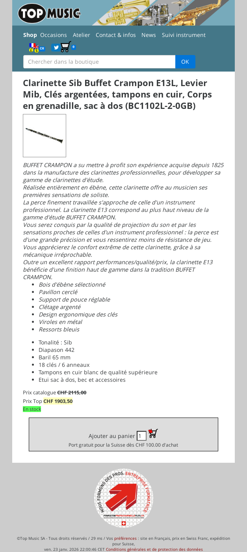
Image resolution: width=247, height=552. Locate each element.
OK (185, 61)
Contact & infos (116, 35)
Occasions (53, 35)
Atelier (81, 35)
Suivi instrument (184, 35)
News (148, 35)
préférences (125, 538)
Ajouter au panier (123, 438)
